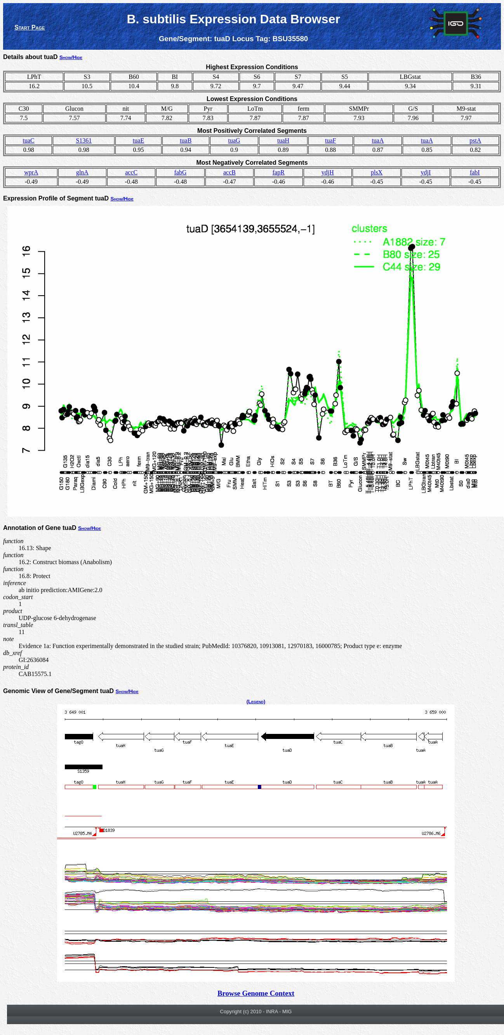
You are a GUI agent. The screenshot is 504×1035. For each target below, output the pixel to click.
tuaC (29, 140)
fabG (180, 172)
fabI (475, 172)
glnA (82, 172)
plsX (376, 172)
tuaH (283, 140)
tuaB (185, 140)
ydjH (328, 172)
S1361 (84, 140)
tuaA (378, 140)
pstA (475, 140)
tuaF (330, 140)
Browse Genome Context (255, 993)
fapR (279, 172)
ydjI (426, 172)
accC (131, 172)
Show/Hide (70, 57)
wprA (31, 172)
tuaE (138, 140)
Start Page (29, 27)
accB (229, 172)
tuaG (234, 140)
